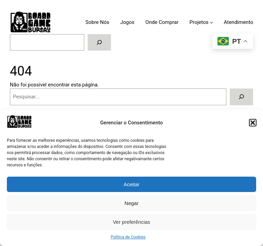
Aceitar (132, 184)
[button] (252, 122)
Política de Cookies (128, 237)
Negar (132, 203)
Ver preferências (131, 222)
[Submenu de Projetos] (211, 22)
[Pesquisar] (99, 42)
